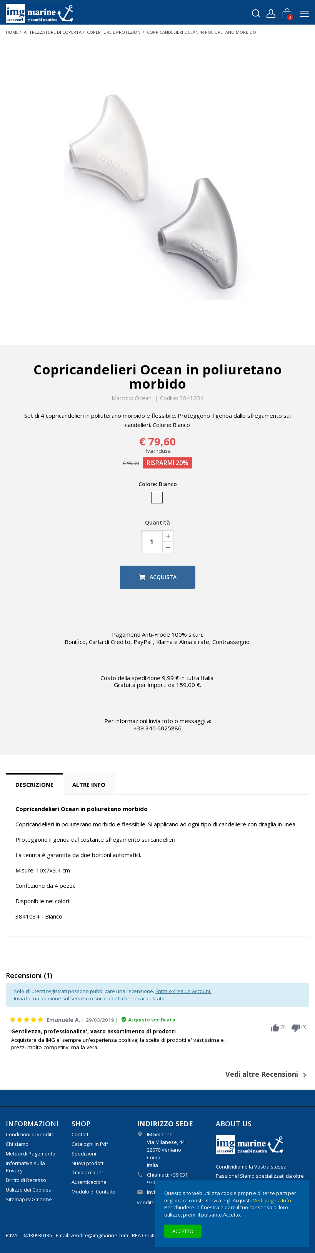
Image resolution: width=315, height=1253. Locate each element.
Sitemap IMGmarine (29, 1199)
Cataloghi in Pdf (90, 1143)
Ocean (143, 398)
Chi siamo (17, 1143)
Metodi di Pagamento (30, 1153)
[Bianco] (157, 499)
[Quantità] (152, 541)
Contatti (81, 1134)
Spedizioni (84, 1153)
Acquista (158, 577)
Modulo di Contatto (94, 1191)
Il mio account (87, 1172)
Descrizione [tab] (34, 784)
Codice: (169, 398)
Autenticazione (89, 1182)
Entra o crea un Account (183, 991)
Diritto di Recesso (26, 1180)
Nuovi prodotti (88, 1163)
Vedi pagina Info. (272, 1200)
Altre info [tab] (88, 784)
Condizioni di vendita (30, 1134)
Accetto (182, 1231)
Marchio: (122, 398)
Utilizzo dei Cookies (28, 1189)
